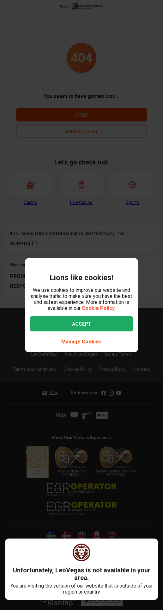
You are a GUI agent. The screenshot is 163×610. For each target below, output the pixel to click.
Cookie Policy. (99, 308)
